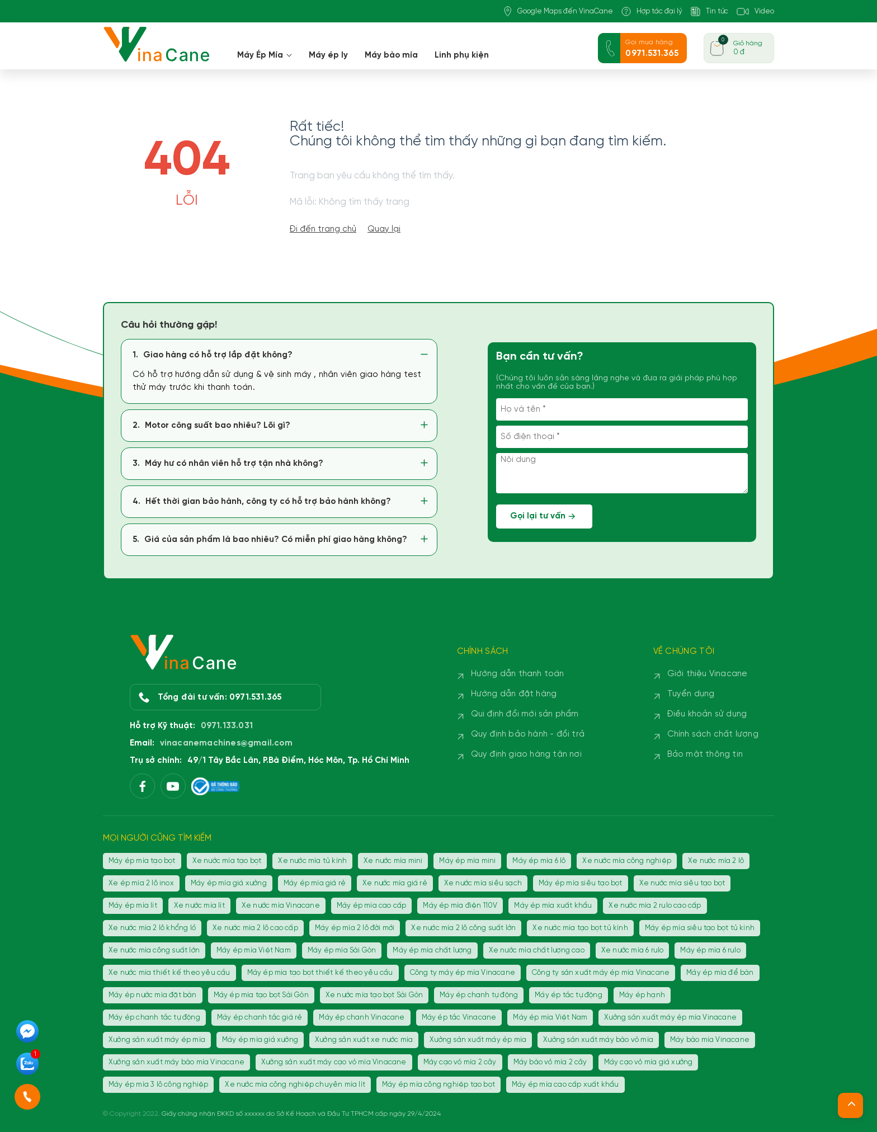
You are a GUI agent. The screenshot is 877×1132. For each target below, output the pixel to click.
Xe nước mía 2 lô (716, 861)
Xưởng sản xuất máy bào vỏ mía (598, 1040)
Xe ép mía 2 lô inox (141, 883)
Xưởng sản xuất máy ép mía (157, 1040)
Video (755, 11)
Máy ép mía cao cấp (372, 905)
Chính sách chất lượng (712, 734)
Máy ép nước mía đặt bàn (153, 995)
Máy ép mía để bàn (719, 973)
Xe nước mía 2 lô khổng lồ (152, 928)
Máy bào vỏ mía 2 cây (550, 1062)
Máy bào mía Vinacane (709, 1040)
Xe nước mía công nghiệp (626, 861)
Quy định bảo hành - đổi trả (527, 734)
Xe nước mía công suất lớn (154, 950)
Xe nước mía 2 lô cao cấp (255, 928)
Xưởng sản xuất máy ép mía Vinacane (670, 1017)
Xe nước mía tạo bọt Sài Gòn (374, 995)
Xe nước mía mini (393, 861)
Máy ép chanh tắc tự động (154, 1017)
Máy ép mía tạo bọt (142, 861)
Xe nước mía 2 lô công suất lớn (463, 928)
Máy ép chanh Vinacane (361, 1017)
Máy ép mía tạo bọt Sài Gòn (261, 995)
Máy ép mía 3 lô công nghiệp (158, 1084)
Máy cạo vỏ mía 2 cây (460, 1062)
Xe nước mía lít (199, 905)
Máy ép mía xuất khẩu (553, 905)
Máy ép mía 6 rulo (710, 950)
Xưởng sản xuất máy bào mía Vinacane (176, 1062)
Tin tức (709, 11)
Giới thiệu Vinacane (707, 673)
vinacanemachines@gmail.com (226, 743)
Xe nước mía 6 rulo (632, 950)
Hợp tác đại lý (651, 11)
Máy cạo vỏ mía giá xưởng (648, 1062)
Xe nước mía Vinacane (281, 905)
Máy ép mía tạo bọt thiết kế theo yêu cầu (320, 973)
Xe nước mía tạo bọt (227, 861)
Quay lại (383, 229)
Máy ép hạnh (642, 995)
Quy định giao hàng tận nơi (526, 754)
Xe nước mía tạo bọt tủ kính (580, 928)
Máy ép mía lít (133, 905)
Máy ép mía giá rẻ (315, 883)
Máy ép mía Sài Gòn (342, 950)
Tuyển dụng (691, 694)
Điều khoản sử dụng (707, 714)
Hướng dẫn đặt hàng (514, 694)
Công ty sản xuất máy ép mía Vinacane (600, 973)
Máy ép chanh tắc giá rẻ (260, 1017)
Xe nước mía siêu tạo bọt (682, 883)
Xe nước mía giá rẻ (394, 883)
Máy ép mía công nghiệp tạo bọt (438, 1084)
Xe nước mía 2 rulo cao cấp (655, 905)
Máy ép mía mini (467, 861)
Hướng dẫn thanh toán (517, 673)
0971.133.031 (227, 725)
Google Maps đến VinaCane (558, 11)
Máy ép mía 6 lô (538, 861)
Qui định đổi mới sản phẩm (525, 714)
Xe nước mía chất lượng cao (536, 950)
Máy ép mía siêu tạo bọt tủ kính (700, 928)
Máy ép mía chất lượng (432, 950)
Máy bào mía (391, 55)
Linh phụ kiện (462, 55)
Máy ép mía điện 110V (460, 905)
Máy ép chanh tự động (479, 995)
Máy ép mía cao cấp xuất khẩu (565, 1084)
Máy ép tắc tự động (568, 995)
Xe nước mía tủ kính (312, 861)
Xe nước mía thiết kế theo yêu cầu (169, 973)
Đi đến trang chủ (323, 229)
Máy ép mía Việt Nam (253, 950)
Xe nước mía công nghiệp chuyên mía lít (295, 1084)
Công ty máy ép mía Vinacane (462, 973)
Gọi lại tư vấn (544, 516)
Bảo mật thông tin (705, 754)
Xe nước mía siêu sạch (483, 883)
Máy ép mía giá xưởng (229, 883)
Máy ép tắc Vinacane (459, 1017)
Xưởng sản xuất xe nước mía (364, 1040)
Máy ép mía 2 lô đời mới (355, 928)
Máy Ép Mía (264, 55)
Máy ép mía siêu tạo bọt (581, 883)
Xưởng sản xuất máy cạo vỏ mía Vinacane (334, 1062)
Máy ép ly (328, 55)
